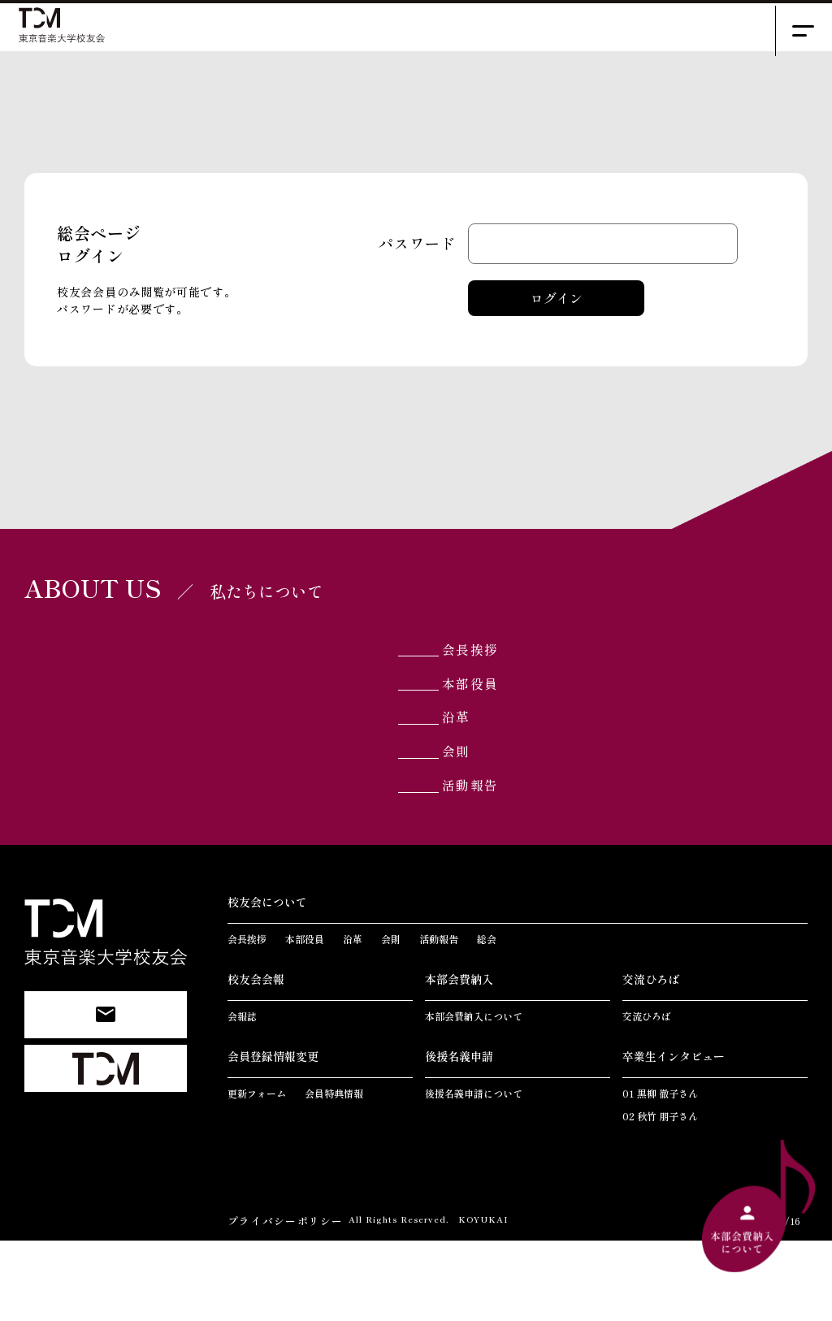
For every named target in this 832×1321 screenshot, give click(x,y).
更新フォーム (257, 1174)
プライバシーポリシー (281, 1301)
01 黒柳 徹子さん (660, 1174)
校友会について (267, 983)
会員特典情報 (334, 1174)
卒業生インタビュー (673, 1137)
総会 (486, 1020)
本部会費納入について (473, 1097)
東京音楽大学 (105, 1133)
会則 (481, 816)
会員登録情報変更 (273, 1137)
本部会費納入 (459, 1060)
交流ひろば (650, 1060)
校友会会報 (256, 1060)
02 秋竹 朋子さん (660, 1197)
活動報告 (499, 861)
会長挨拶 (499, 682)
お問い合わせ (105, 1079)
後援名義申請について (473, 1174)
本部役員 (499, 726)
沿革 (481, 771)
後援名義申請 (459, 1137)
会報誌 (242, 1097)
